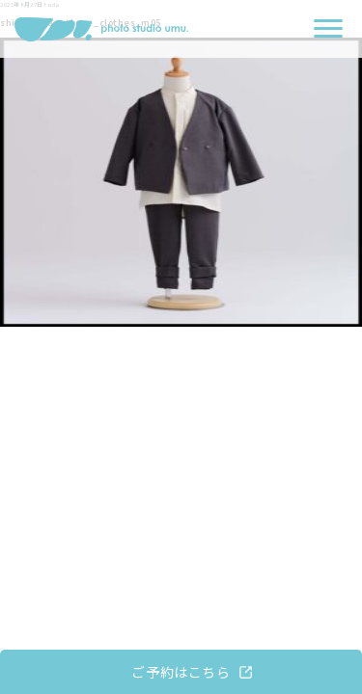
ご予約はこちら (180, 671)
